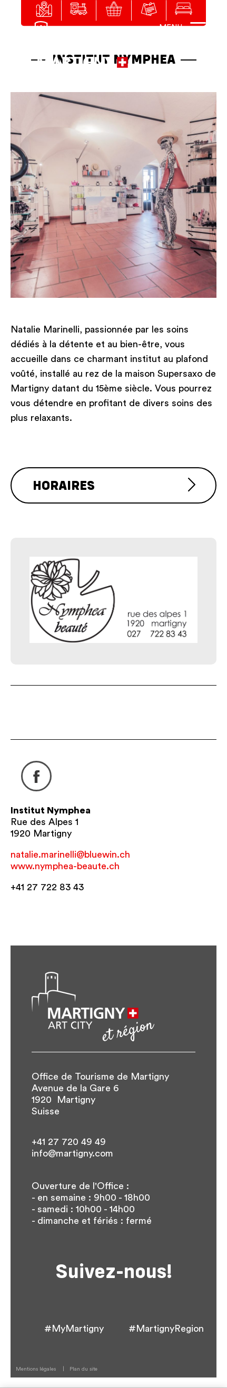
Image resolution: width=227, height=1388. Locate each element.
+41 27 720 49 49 (69, 1141)
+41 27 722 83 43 (47, 887)
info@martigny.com (72, 1153)
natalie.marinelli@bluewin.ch (70, 854)
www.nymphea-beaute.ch (65, 866)
